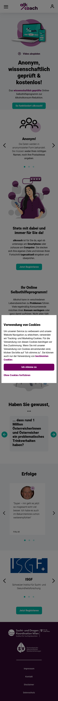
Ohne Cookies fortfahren (17, 375)
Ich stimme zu (29, 367)
